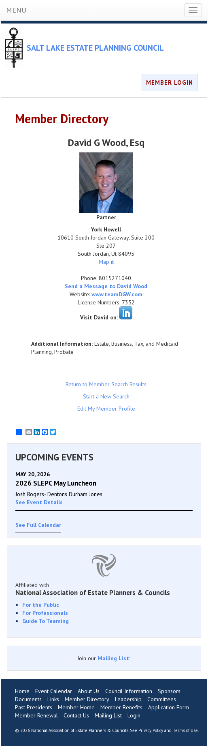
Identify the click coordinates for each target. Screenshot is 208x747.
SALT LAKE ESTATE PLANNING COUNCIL (95, 48)
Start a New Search (106, 396)
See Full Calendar (38, 525)
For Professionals (45, 612)
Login (133, 715)
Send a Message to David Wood (106, 286)
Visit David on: (99, 317)
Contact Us (76, 715)
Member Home (76, 707)
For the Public (40, 604)
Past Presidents (33, 707)
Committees (161, 699)
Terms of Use (185, 730)
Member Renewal (36, 715)
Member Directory (87, 699)
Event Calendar (53, 691)
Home (22, 691)
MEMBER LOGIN (169, 82)
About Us (89, 691)
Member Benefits (121, 707)
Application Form (168, 707)
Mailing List (113, 658)
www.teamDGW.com (116, 294)
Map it (106, 261)
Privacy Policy (150, 730)
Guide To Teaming (45, 621)
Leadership (128, 699)
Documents (28, 699)
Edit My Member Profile (106, 408)
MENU (16, 10)
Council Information (128, 691)
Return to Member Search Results (106, 384)
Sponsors (169, 691)
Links (53, 699)
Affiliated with (104, 589)
